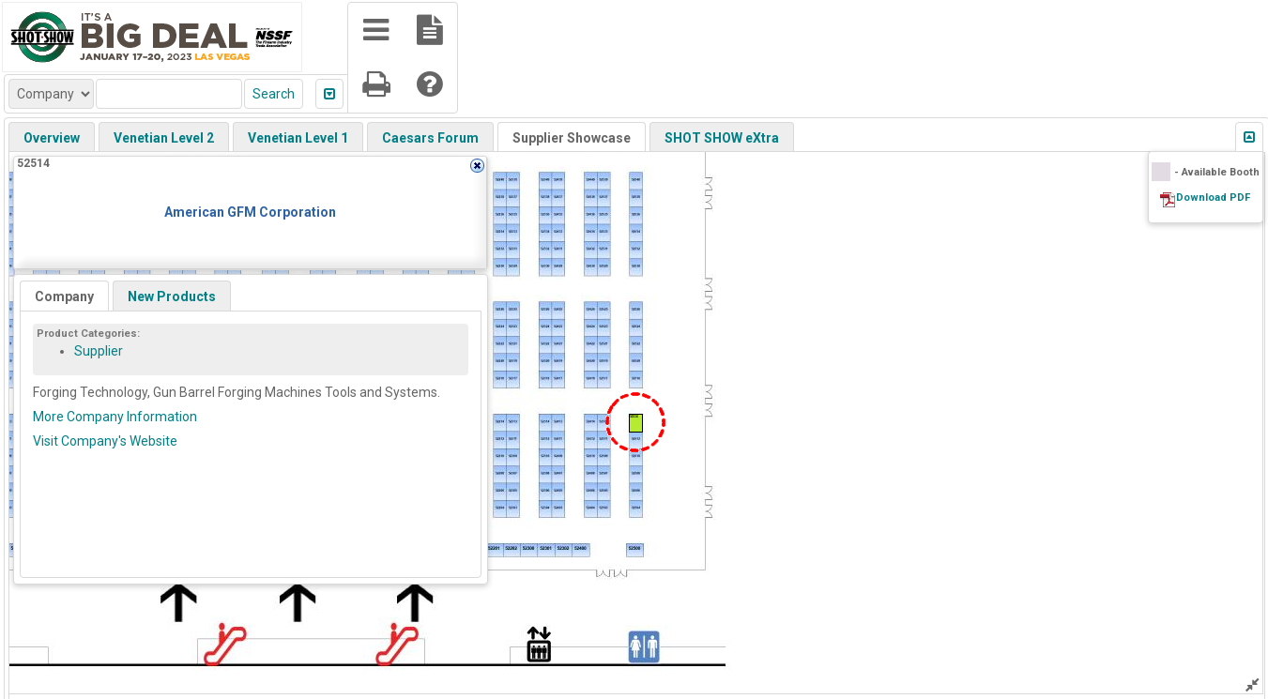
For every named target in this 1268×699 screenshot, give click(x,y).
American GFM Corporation (250, 212)
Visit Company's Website (105, 440)
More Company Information (115, 416)
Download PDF (1213, 197)
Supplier (98, 350)
